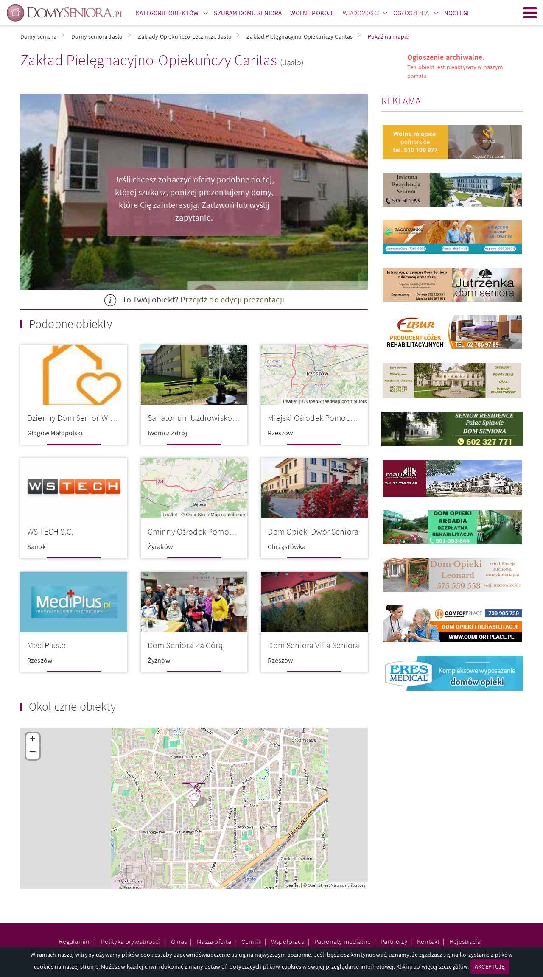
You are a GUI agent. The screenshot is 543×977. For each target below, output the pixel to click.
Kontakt (428, 941)
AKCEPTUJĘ (489, 966)
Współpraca (288, 941)
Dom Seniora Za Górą (185, 645)
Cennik (251, 941)
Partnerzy (394, 941)
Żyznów (159, 660)
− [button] (32, 752)
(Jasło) (292, 62)
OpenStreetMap (323, 401)
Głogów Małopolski (55, 432)
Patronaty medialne (342, 941)
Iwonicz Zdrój (167, 432)
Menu (530, 12)
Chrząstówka (286, 546)
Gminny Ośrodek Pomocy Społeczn (209, 531)
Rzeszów (280, 432)
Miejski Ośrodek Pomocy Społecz (325, 417)
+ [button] (32, 739)
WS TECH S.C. (50, 531)
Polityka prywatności (131, 941)
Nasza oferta (214, 941)
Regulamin (75, 941)
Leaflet (290, 401)
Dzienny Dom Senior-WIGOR (76, 417)
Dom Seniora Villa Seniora (313, 645)
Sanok (36, 546)
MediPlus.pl (47, 645)
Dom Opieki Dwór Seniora (313, 531)
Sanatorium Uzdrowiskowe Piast (205, 417)
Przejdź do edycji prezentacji (232, 299)
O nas (179, 941)
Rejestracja (465, 941)
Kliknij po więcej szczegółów (431, 966)
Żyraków (160, 546)
